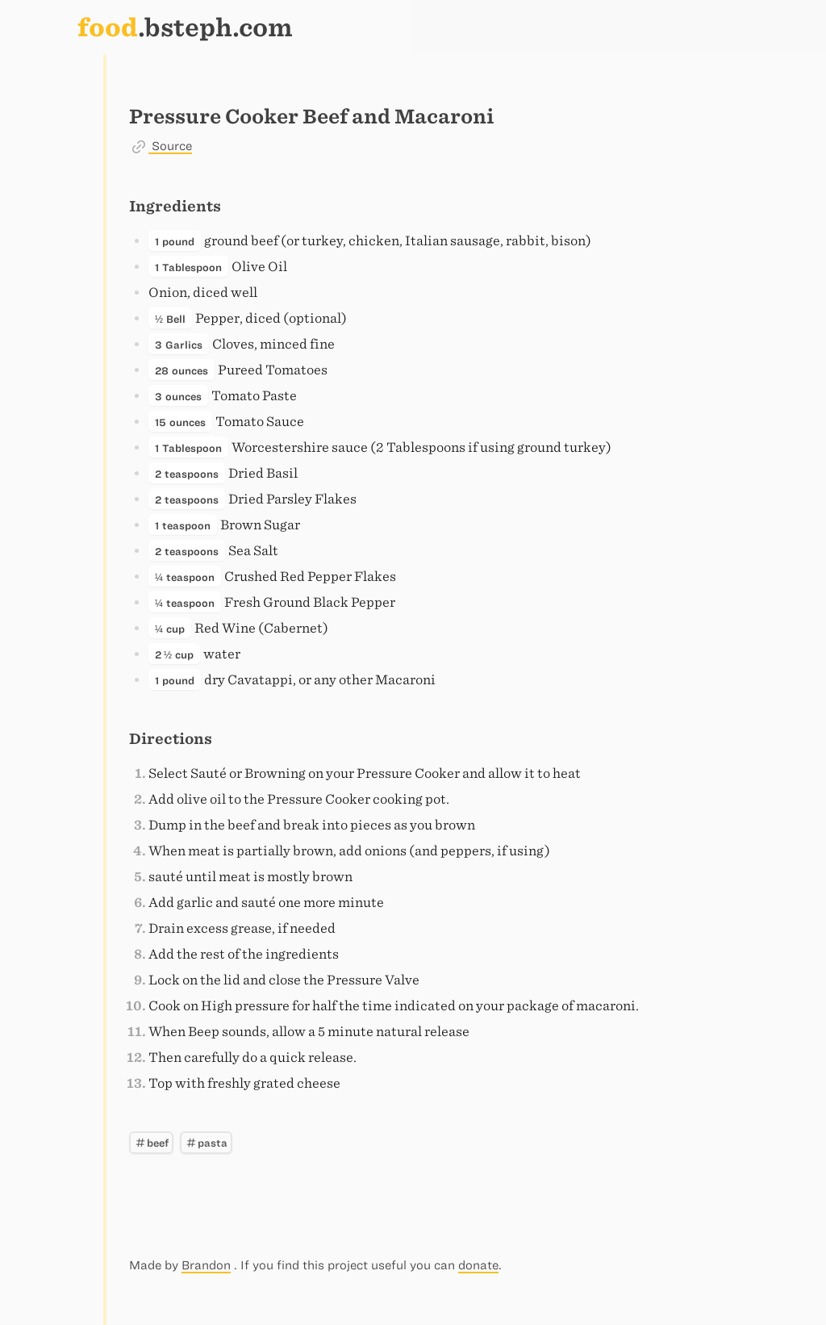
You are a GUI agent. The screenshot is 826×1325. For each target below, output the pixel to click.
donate (478, 1265)
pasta (206, 1142)
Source (170, 146)
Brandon (206, 1265)
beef (151, 1142)
